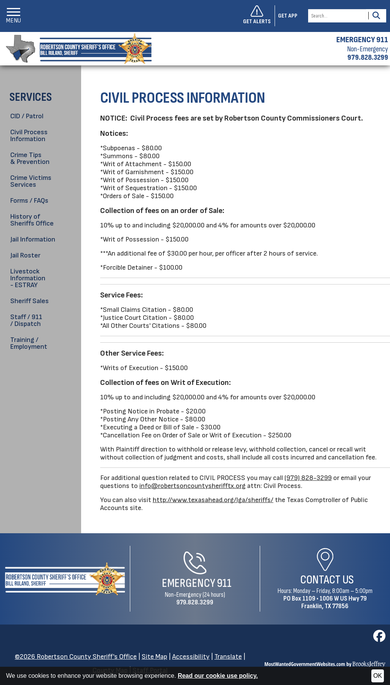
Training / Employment (28, 343)
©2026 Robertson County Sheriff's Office (76, 657)
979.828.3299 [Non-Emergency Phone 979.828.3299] (194, 602)
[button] (13, 16)
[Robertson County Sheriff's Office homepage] (76, 48)
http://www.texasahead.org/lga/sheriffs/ (213, 500)
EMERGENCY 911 (362, 40)
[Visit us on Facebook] (379, 638)
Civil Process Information (29, 135)
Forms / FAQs (29, 201)
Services (31, 97)
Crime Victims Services (30, 181)
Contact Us (327, 579)
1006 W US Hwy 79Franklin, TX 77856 (334, 602)
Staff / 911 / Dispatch (26, 320)
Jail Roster (25, 255)
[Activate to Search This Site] (376, 15)
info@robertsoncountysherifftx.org (192, 486)
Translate (228, 657)
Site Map (154, 657)
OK (377, 675)
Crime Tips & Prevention (30, 158)
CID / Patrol (26, 116)
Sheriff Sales (29, 301)
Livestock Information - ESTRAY (27, 278)
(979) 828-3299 (308, 478)
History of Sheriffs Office (32, 220)
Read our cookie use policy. (218, 675)
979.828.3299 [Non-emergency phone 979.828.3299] (367, 57)
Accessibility (190, 657)
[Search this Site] (337, 15)
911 (224, 583)
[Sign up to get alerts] (259, 16)
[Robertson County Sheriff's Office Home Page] (65, 579)
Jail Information (32, 239)
